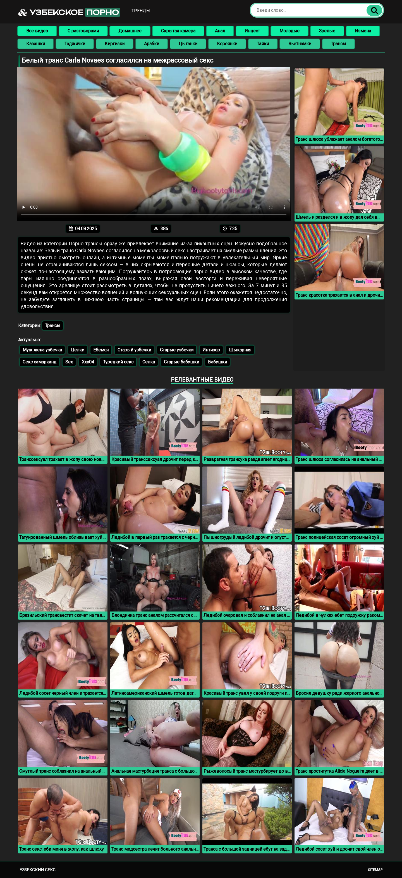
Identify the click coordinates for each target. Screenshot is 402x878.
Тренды (140, 10)
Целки (77, 350)
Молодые (289, 31)
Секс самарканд (39, 362)
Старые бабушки (181, 362)
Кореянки (227, 43)
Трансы (338, 43)
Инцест (252, 31)
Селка (148, 362)
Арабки (151, 43)
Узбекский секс (38, 869)
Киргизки (115, 43)
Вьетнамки (299, 43)
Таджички (74, 43)
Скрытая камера (178, 31)
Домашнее (130, 31)
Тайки (263, 43)
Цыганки (188, 43)
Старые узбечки (176, 350)
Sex (69, 362)
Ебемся (101, 350)
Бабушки (217, 362)
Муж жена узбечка (42, 350)
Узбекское (69, 12)
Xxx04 (88, 362)
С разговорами (83, 31)
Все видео (37, 31)
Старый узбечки (134, 350)
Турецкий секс (118, 362)
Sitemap (375, 870)
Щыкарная (240, 350)
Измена (363, 31)
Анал (220, 31)
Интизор (211, 350)
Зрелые (327, 31)
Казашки (35, 43)
